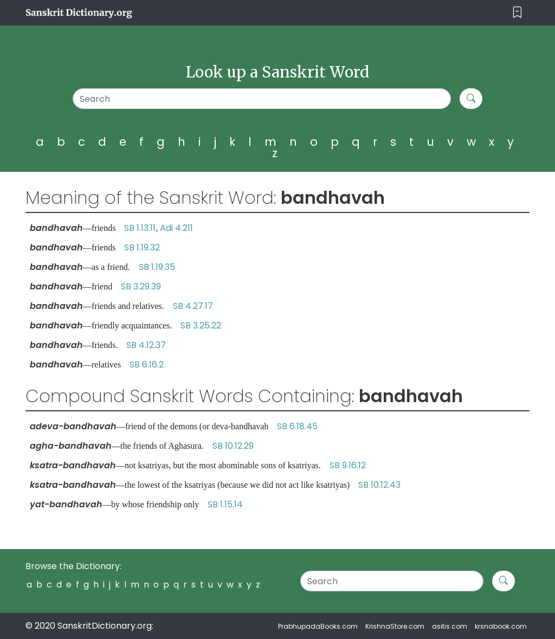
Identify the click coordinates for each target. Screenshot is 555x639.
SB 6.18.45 (297, 426)
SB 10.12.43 (379, 485)
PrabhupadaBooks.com (318, 626)
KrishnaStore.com (394, 626)
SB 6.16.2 (147, 364)
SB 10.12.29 (233, 446)
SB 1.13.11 (140, 228)
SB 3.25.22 (200, 325)
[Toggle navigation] (517, 13)
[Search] (262, 98)
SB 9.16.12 (348, 465)
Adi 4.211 (176, 228)
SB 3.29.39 (141, 286)
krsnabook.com (501, 626)
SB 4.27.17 (193, 306)
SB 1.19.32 (142, 247)
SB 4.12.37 (146, 345)
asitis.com (449, 626)
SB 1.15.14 (225, 504)
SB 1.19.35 (157, 267)
